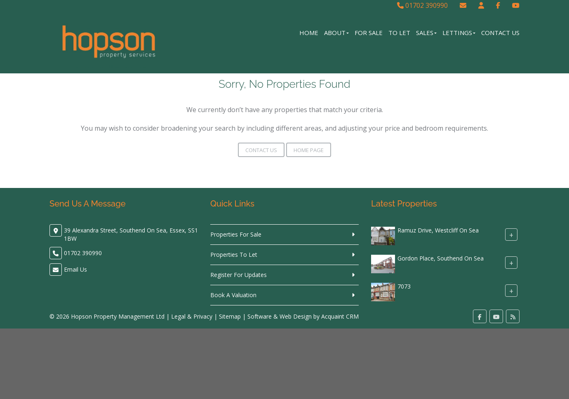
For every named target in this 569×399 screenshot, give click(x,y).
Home (308, 32)
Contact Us (500, 32)
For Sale (369, 32)
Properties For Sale (235, 234)
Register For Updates (238, 275)
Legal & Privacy (191, 316)
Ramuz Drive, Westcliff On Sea (438, 230)
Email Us (75, 269)
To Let (399, 32)
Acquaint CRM (340, 316)
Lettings (458, 32)
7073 (404, 286)
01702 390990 (422, 5)
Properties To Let (233, 254)
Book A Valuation (233, 295)
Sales (426, 32)
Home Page (309, 150)
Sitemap (230, 316)
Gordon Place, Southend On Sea (440, 258)
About (336, 32)
